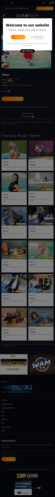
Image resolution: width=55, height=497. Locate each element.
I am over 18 (18, 37)
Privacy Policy (27, 45)
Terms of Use (40, 43)
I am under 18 (35, 37)
